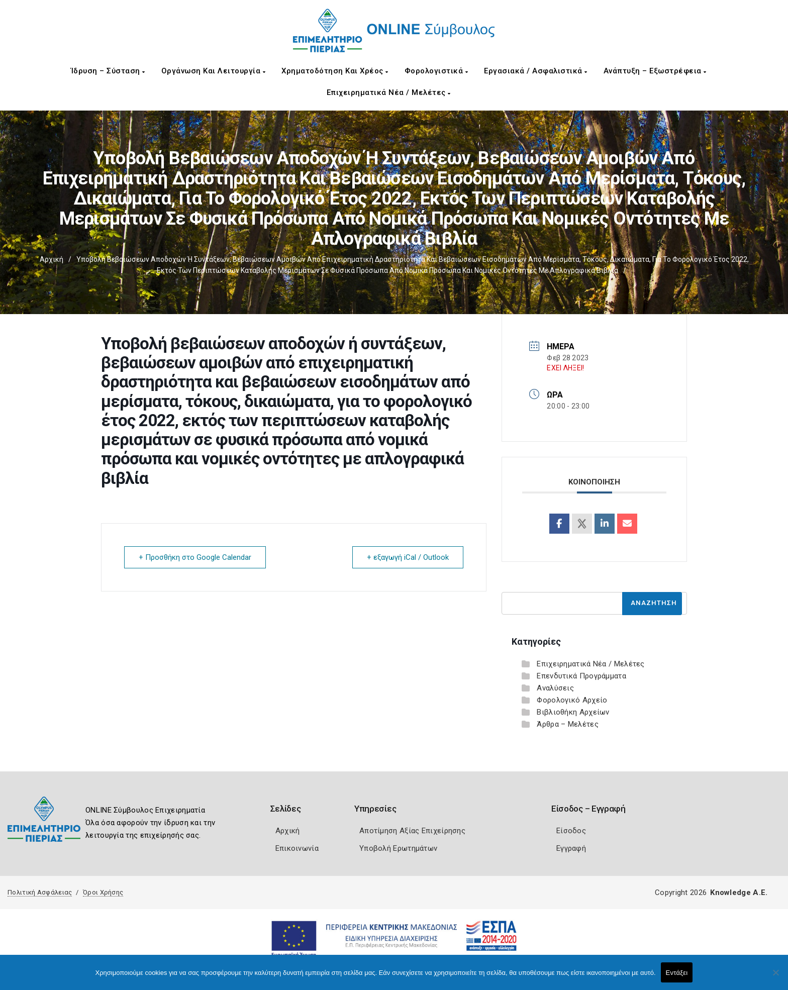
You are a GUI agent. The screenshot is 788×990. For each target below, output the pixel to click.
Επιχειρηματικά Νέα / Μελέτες (389, 92)
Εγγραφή (571, 848)
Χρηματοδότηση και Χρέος (334, 70)
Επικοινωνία (297, 848)
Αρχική (51, 259)
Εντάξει (677, 972)
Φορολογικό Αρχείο (572, 700)
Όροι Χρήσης (103, 892)
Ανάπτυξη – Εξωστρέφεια (655, 70)
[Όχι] (775, 977)
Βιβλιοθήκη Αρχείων (573, 712)
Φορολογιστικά (436, 70)
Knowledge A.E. (738, 892)
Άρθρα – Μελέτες (568, 724)
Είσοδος (571, 830)
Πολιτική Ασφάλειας (40, 892)
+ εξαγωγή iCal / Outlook (408, 557)
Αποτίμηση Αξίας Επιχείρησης (412, 830)
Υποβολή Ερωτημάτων (398, 848)
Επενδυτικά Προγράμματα (581, 675)
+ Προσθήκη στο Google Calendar (195, 557)
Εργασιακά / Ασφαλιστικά (535, 70)
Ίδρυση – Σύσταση (108, 70)
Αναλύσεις (555, 687)
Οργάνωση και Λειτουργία (213, 70)
